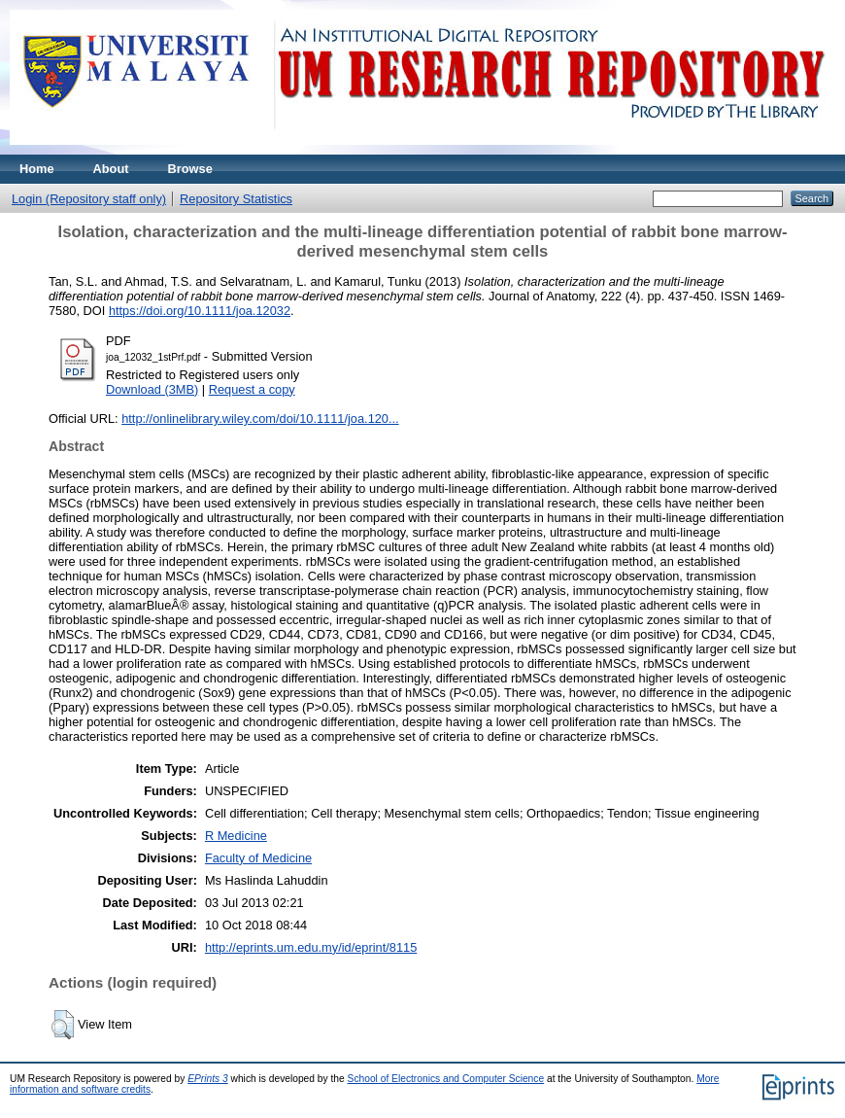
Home (36, 168)
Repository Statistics (236, 199)
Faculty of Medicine (258, 858)
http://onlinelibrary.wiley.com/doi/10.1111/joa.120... (260, 418)
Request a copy (252, 389)
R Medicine (236, 835)
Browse (190, 168)
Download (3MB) (152, 389)
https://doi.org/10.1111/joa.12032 (199, 310)
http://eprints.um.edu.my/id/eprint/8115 (311, 947)
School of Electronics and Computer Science (446, 1078)
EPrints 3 (207, 1078)
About (111, 168)
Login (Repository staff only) (89, 199)
